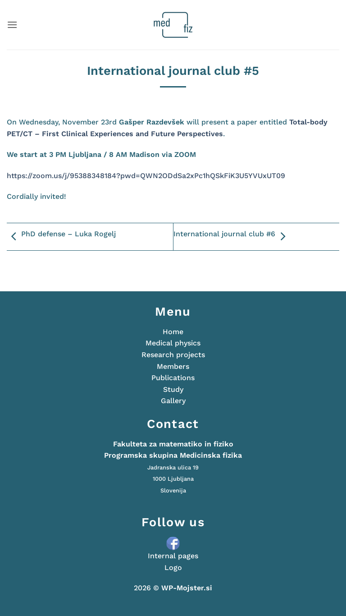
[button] (12, 25)
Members (173, 366)
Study (173, 389)
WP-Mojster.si (186, 588)
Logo (173, 567)
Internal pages (173, 556)
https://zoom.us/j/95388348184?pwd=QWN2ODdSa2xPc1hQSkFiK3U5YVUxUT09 (146, 175)
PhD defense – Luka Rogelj (61, 236)
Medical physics (173, 343)
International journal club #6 (231, 236)
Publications (173, 377)
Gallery (173, 400)
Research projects (173, 354)
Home (173, 331)
